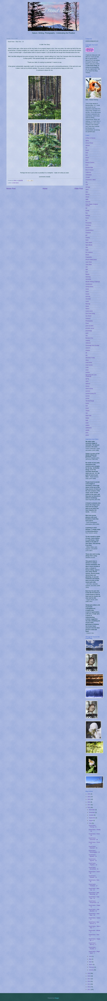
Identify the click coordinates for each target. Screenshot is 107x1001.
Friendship (88, 223)
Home (45, 189)
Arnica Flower (89, 143)
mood (87, 289)
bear (87, 152)
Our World (88, 316)
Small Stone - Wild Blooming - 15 (94, 893)
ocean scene (89, 311)
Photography (89, 321)
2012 (89, 987)
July (90, 823)
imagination (89, 257)
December (92, 809)
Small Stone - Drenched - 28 (93, 838)
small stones (89, 365)
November (92, 812)
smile (87, 367)
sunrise (88, 396)
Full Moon (88, 225)
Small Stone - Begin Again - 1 (94, 952)
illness (87, 254)
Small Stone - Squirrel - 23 (93, 859)
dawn (87, 189)
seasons (88, 348)
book (87, 160)
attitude (88, 145)
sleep (87, 360)
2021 (89, 804)
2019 (89, 973)
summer (88, 391)
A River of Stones (90, 138)
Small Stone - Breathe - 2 (92, 948)
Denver (88, 194)
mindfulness (89, 284)
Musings (88, 303)
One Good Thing (90, 313)
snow (87, 370)
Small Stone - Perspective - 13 (94, 901)
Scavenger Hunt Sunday (92, 345)
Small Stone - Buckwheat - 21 (93, 868)
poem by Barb (89, 325)
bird (87, 155)
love (87, 272)
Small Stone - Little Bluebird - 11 (94, 910)
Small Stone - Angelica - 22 (93, 863)
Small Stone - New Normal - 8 (94, 922)
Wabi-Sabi (88, 415)
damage (88, 187)
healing (88, 237)
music (87, 301)
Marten (87, 274)
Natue (87, 306)
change (88, 177)
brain (87, 165)
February (91, 967)
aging (87, 140)
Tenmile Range (90, 401)
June (90, 956)
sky (86, 355)
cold (87, 184)
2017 (89, 978)
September (92, 818)
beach (87, 150)
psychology (89, 330)
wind (87, 432)
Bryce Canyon (89, 170)
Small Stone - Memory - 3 (92, 943)
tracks (87, 403)
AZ (86, 147)
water (87, 423)
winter (87, 435)
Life (87, 267)
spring (87, 378)
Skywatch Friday (90, 357)
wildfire (87, 425)
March (91, 964)
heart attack (89, 242)
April (90, 961)
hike (87, 247)
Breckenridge (89, 167)
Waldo (87, 418)
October (91, 815)
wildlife (87, 430)
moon (87, 291)
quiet (87, 333)
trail (87, 405)
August (91, 820)
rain (87, 335)
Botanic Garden (90, 162)
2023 (89, 799)
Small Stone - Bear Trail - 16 (94, 889)
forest (87, 218)
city (86, 182)
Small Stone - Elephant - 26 (93, 847)
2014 (89, 981)
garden (87, 227)
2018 (89, 976)
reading (88, 340)
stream (87, 386)
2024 (89, 796)
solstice (88, 372)
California (88, 172)
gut (86, 235)
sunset (87, 398)
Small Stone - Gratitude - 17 (93, 885)
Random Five (89, 338)
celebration (89, 174)
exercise (88, 201)
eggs (87, 199)
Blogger (57, 998)
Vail (87, 413)
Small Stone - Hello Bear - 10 (94, 914)
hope (87, 250)
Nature (87, 308)
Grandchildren (89, 230)
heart (87, 240)
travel (87, 408)
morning (88, 296)
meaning (88, 276)
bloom (87, 157)
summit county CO (91, 393)
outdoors (88, 318)
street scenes (89, 388)
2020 (89, 807)
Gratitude (88, 232)
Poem (87, 323)
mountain (88, 299)
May (90, 959)
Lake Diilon (89, 262)
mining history (89, 286)
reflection (88, 343)
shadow (88, 350)
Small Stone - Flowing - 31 (93, 826)
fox (86, 220)
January (91, 970)
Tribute (87, 410)
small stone (15, 183)
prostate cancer (90, 328)
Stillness (88, 383)
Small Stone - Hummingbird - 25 (94, 851)
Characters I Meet (91, 179)
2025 (89, 794)
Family (87, 210)
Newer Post (10, 189)
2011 (89, 989)
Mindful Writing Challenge (93, 281)
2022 (89, 802)
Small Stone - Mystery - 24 (93, 855)
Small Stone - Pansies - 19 (93, 876)
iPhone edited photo (91, 259)
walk (87, 420)
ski (86, 352)
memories (88, 279)
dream (87, 197)
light (87, 269)
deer (87, 192)
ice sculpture (89, 252)
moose (87, 294)
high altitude (89, 245)
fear (87, 213)
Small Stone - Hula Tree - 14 (94, 897)
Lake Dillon (89, 264)
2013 (89, 984)
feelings (88, 215)
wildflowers (89, 427)
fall (86, 208)
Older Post (79, 189)
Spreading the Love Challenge (91, 375)
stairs (87, 381)
